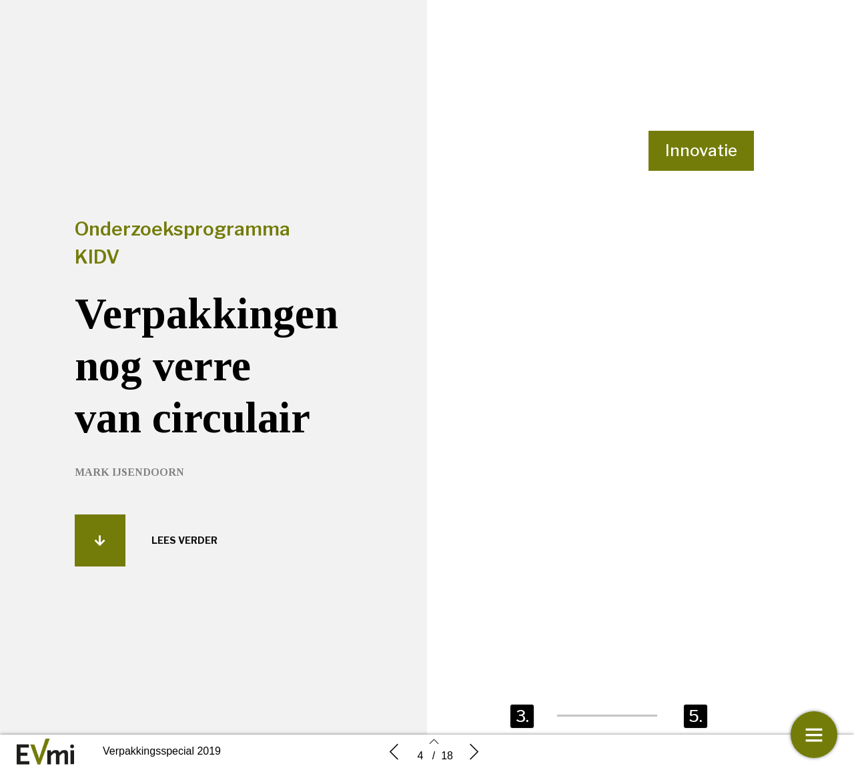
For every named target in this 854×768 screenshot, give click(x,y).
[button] (100, 548)
